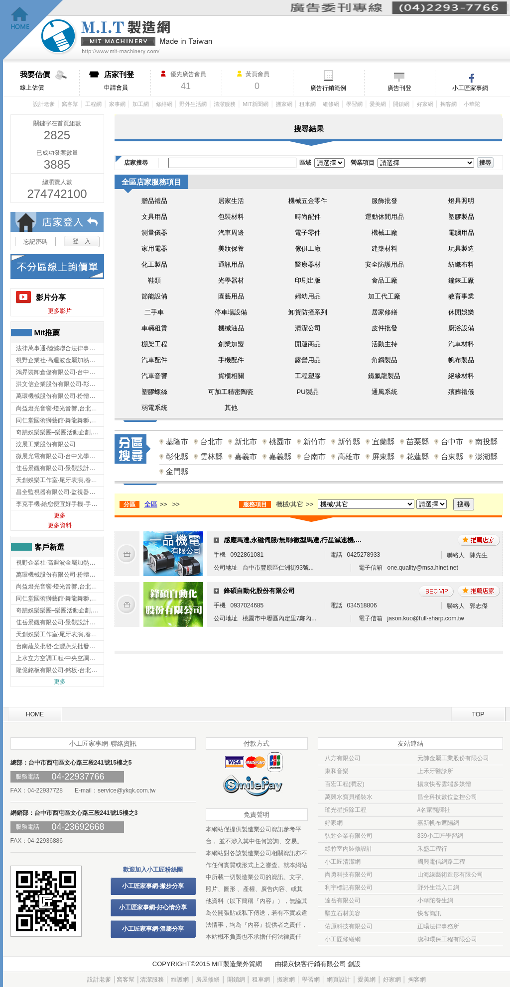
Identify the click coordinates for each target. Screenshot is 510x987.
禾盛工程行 (432, 848)
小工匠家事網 (470, 88)
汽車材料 (461, 344)
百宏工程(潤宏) (345, 784)
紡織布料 (461, 264)
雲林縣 (211, 456)
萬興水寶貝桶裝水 (349, 796)
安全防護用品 (384, 264)
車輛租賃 (154, 328)
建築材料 (384, 248)
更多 (60, 515)
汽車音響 (154, 376)
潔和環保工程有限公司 (447, 939)
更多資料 (60, 525)
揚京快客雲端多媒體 (444, 784)
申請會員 (127, 80)
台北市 (211, 441)
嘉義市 (246, 456)
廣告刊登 (399, 88)
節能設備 (154, 296)
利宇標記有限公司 (349, 887)
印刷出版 (308, 280)
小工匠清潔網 (343, 861)
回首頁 (33, 30)
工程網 (93, 104)
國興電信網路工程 (441, 861)
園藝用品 (231, 296)
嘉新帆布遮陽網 (438, 822)
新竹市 (314, 441)
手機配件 (231, 360)
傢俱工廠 (308, 248)
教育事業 (461, 296)
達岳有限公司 (343, 900)
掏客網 (448, 104)
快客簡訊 (429, 913)
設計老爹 (44, 104)
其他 (231, 407)
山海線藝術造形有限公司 (450, 874)
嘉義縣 (280, 456)
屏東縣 (383, 456)
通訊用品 (231, 264)
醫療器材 (308, 264)
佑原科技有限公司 (349, 926)
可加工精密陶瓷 (231, 391)
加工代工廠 (384, 296)
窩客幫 (70, 104)
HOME (35, 714)
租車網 (307, 104)
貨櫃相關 (231, 376)
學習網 (354, 104)
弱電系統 (154, 407)
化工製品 (154, 264)
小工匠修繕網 (343, 939)
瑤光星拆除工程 (346, 809)
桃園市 (280, 441)
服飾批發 (384, 200)
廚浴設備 (461, 328)
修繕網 (164, 104)
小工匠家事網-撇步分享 (153, 886)
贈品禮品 (154, 200)
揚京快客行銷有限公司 (313, 964)
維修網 (331, 104)
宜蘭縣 (383, 441)
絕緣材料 (461, 376)
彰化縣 (177, 456)
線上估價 (49, 80)
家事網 (117, 104)
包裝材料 (231, 216)
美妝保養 (231, 248)
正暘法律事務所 (438, 926)
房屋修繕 (208, 979)
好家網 (425, 104)
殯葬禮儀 (461, 391)
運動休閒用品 (384, 216)
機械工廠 (384, 232)
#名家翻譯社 (434, 809)
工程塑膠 (308, 376)
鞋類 (154, 280)
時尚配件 (308, 216)
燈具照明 (461, 200)
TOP (478, 714)
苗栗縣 (417, 441)
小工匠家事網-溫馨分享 (153, 928)
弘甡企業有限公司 (349, 835)
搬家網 (284, 104)
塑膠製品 (461, 216)
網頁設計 (339, 979)
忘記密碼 (35, 241)
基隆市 (177, 441)
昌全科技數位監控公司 (447, 796)
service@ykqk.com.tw (126, 790)
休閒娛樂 (461, 312)
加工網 (140, 104)
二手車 (154, 312)
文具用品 (154, 216)
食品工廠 (384, 280)
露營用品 (308, 360)
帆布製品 (461, 360)
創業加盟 (231, 344)
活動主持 (384, 344)
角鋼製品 (384, 360)
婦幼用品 (308, 296)
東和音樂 (337, 771)
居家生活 (231, 200)
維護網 (180, 979)
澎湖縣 (486, 456)
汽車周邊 (231, 232)
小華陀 (472, 104)
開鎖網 (401, 104)
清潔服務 (225, 104)
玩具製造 (461, 248)
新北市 (246, 441)
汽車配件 (154, 360)
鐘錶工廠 (461, 280)
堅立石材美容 (343, 913)
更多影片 (60, 310)
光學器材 (231, 280)
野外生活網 (193, 104)
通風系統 (384, 391)
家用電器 (154, 248)
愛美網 (378, 104)
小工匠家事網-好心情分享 (153, 907)
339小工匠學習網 (440, 835)
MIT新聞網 (255, 104)
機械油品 (231, 328)
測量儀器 (154, 232)
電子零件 (308, 232)
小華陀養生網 (435, 900)
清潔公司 (308, 328)
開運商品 (308, 344)
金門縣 (177, 471)
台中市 (452, 441)
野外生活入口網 (438, 887)
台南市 (314, 456)
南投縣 (486, 441)
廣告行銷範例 (328, 88)
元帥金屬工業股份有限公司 (453, 758)
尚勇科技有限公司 (349, 874)
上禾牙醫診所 (435, 771)
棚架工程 (154, 344)
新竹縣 (349, 441)
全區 (150, 504)
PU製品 (307, 391)
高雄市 (349, 456)
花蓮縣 (417, 456)
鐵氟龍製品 (384, 376)
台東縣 (452, 456)
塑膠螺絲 (154, 391)
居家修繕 (384, 312)
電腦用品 (461, 232)
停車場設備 (231, 312)
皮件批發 (384, 328)
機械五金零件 (307, 200)
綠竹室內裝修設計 (349, 848)
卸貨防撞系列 (307, 312)
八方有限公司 (343, 758)
